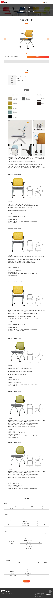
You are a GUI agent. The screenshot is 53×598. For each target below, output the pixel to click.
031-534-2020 (39, 594)
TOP (50, 591)
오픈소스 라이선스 (3, 596)
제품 (23, 2)
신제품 (24, 7)
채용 (33, 2)
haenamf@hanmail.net (40, 593)
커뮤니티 (28, 2)
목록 (26, 581)
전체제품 (28, 7)
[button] (26, 53)
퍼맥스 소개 (18, 2)
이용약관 (47, 593)
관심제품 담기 (38, 56)
